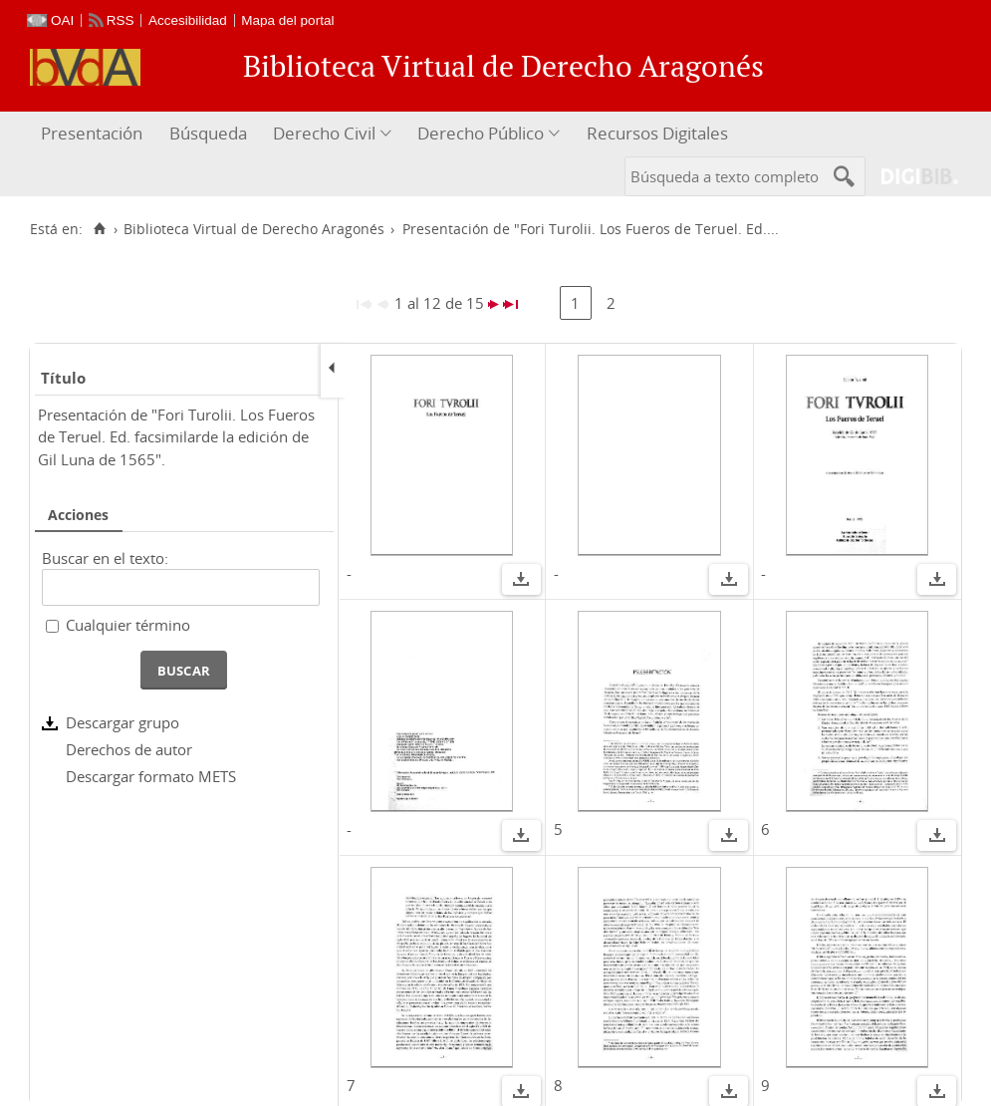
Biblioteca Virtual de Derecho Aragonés (254, 229)
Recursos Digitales (657, 133)
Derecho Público (480, 133)
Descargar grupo (122, 722)
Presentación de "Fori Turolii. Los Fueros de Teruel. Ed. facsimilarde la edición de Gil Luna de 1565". (176, 437)
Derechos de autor (129, 749)
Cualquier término (128, 625)
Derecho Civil (324, 133)
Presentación (91, 133)
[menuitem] (94, 134)
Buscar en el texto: (105, 558)
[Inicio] (99, 229)
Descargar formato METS (151, 776)
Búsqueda (208, 133)
